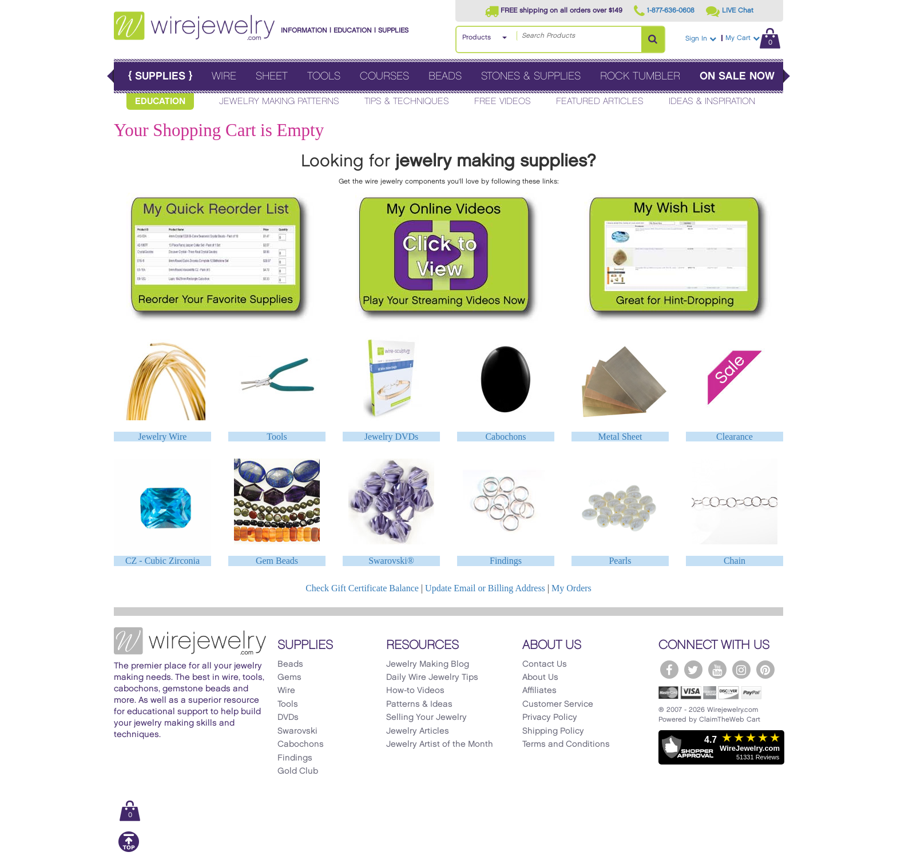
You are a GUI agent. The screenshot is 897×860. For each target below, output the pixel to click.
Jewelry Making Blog (427, 664)
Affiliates (539, 691)
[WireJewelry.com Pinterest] (765, 669)
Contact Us (544, 664)
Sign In (700, 38)
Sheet (272, 76)
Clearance (734, 436)
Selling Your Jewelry (426, 718)
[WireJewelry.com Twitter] (693, 669)
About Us (540, 678)
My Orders (571, 588)
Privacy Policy (549, 718)
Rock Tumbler (640, 76)
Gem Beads (277, 561)
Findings (506, 561)
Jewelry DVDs (391, 436)
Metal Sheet (620, 436)
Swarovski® (391, 561)
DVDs (288, 718)
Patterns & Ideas (419, 704)
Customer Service (557, 704)
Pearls (620, 561)
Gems (289, 678)
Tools (323, 76)
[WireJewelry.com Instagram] (741, 669)
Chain (734, 561)
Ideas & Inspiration (712, 101)
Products (476, 37)
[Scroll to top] (128, 850)
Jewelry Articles (417, 731)
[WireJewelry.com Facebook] (669, 669)
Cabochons (505, 436)
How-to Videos (415, 691)
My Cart (752, 38)
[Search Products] (652, 39)
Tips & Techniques (406, 101)
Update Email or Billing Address (485, 588)
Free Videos (502, 101)
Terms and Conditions (566, 744)
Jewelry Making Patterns (279, 101)
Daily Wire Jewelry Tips (432, 678)
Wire (224, 76)
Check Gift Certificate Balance (362, 588)
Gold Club (297, 771)
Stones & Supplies (531, 76)
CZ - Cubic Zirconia (162, 561)
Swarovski (297, 731)
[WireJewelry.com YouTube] (717, 669)
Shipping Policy (553, 731)
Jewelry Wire (162, 436)
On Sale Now (737, 76)
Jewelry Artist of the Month (439, 744)
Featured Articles (600, 101)
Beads (445, 76)
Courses (384, 76)
